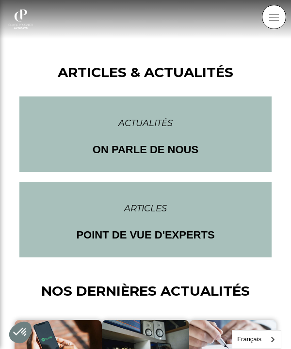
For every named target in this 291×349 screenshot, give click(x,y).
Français (249, 339)
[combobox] (256, 339)
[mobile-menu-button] (274, 17)
